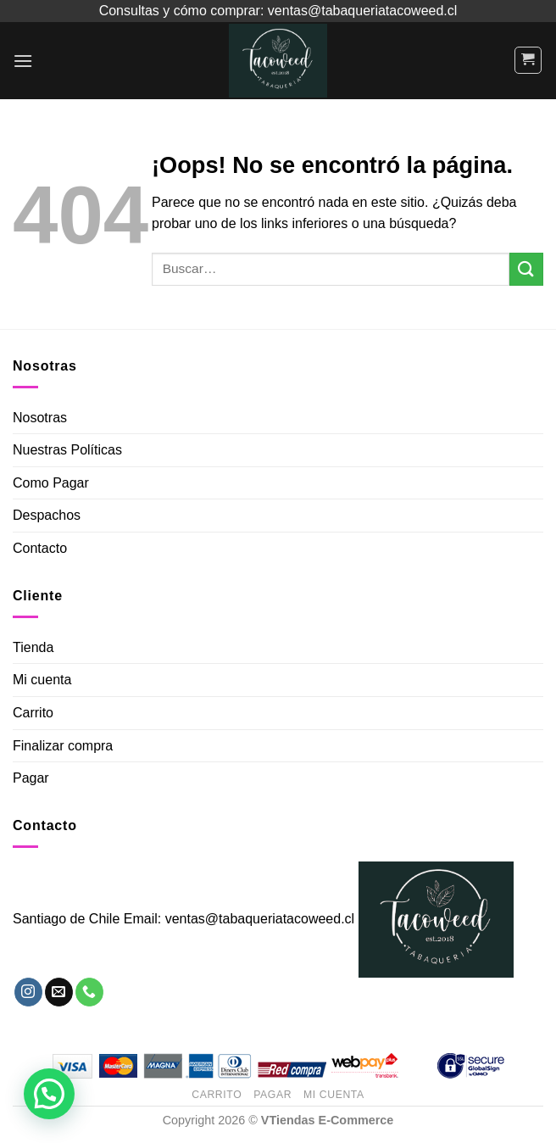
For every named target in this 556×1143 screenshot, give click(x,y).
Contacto (40, 548)
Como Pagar (51, 483)
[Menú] (23, 60)
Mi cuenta (42, 679)
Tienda (33, 647)
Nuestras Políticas (67, 450)
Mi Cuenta (333, 1095)
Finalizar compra (63, 746)
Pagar (31, 778)
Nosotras (40, 417)
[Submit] (526, 269)
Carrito (33, 712)
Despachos (47, 515)
